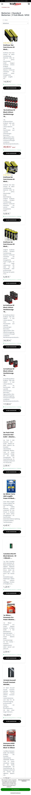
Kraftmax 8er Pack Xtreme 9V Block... (9, 179)
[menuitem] (2, 4)
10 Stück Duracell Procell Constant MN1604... (9, 682)
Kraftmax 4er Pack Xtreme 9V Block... (9, 244)
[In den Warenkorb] (12, 88)
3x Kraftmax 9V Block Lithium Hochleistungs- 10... (8, 372)
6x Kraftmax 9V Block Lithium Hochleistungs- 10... (8, 308)
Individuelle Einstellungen (15, 792)
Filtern (6, 20)
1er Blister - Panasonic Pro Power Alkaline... (9, 617)
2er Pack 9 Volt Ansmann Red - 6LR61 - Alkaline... (9, 435)
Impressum (24, 780)
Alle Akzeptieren (15, 789)
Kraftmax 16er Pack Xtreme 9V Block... (9, 47)
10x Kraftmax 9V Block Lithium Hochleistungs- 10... (9, 113)
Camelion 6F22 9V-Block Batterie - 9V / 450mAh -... (9, 556)
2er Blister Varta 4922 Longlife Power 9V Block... (9, 496)
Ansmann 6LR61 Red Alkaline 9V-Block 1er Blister (9, 745)
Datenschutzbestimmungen (24, 779)
